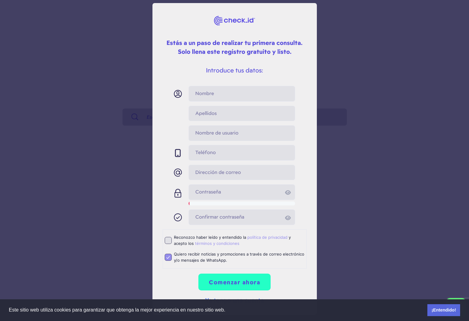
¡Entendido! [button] (444, 310)
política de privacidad (267, 237)
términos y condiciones (217, 243)
